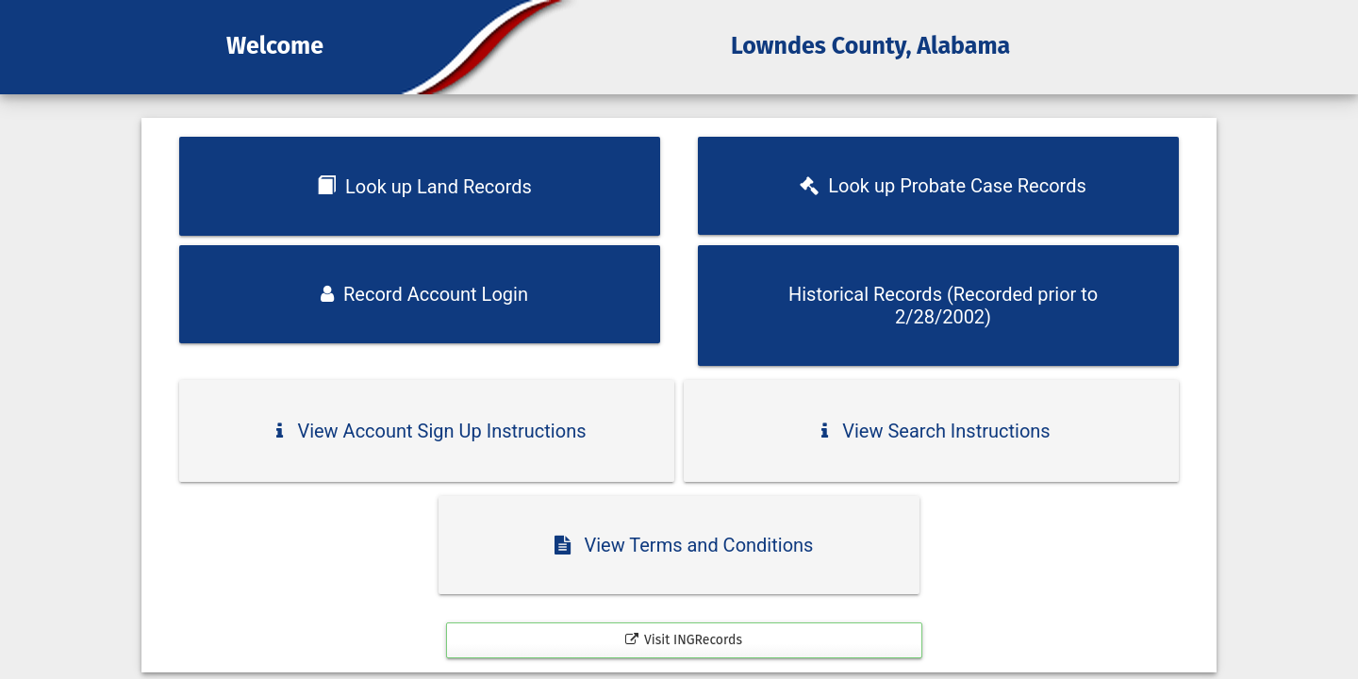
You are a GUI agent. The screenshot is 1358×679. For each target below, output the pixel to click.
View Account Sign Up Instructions (431, 431)
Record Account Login (424, 294)
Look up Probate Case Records (942, 185)
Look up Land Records (424, 186)
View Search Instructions (935, 431)
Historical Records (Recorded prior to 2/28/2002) (943, 305)
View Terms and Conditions (684, 545)
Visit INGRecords (683, 640)
